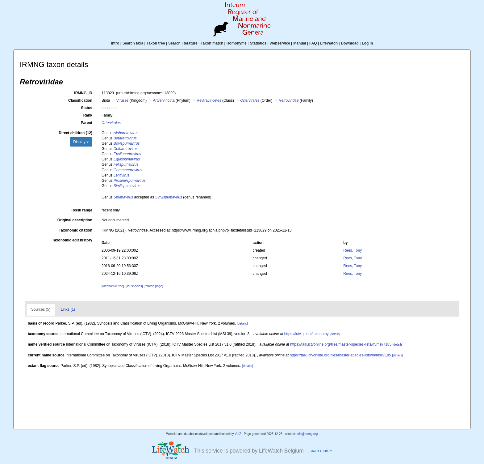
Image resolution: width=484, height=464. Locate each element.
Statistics (258, 43)
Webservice (279, 43)
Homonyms (237, 43)
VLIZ (238, 434)
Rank (87, 115)
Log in (367, 43)
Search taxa (133, 43)
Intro (115, 43)
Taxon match (212, 43)
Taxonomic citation (75, 230)
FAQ (313, 43)
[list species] (134, 286)
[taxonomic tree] (113, 286)
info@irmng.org (307, 434)
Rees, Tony (352, 250)
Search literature (183, 43)
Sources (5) (40, 309)
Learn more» (320, 450)
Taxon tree (156, 43)
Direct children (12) (75, 133)
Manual (299, 43)
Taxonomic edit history (72, 240)
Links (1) (68, 309)
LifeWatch (329, 43)
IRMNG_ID (83, 93)
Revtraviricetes (209, 100)
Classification (80, 100)
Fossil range (81, 210)
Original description (74, 220)
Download (350, 43)
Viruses (122, 100)
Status (86, 108)
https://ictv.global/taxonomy (306, 334)
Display (81, 142)
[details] (242, 323)
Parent (86, 123)
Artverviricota (164, 100)
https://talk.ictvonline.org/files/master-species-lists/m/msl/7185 (340, 344)
